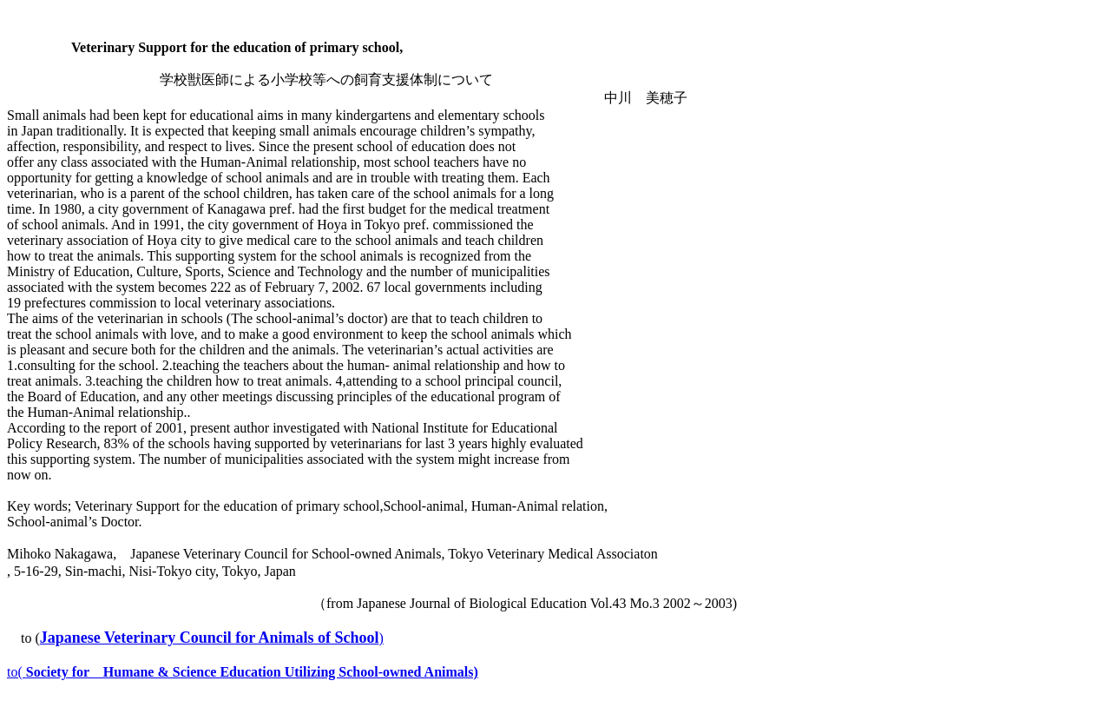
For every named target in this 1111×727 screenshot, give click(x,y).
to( (242, 671)
